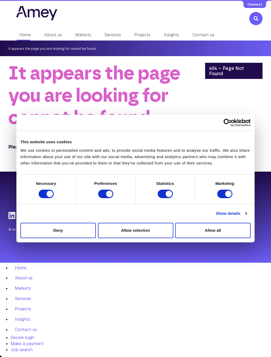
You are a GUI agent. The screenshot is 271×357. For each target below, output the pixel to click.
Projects (142, 34)
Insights (171, 34)
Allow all (213, 230)
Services (113, 34)
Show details (228, 213)
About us (53, 34)
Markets (83, 34)
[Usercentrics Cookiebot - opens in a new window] (227, 123)
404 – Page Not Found (226, 71)
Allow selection (135, 230)
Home (25, 34)
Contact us (203, 34)
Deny (58, 230)
